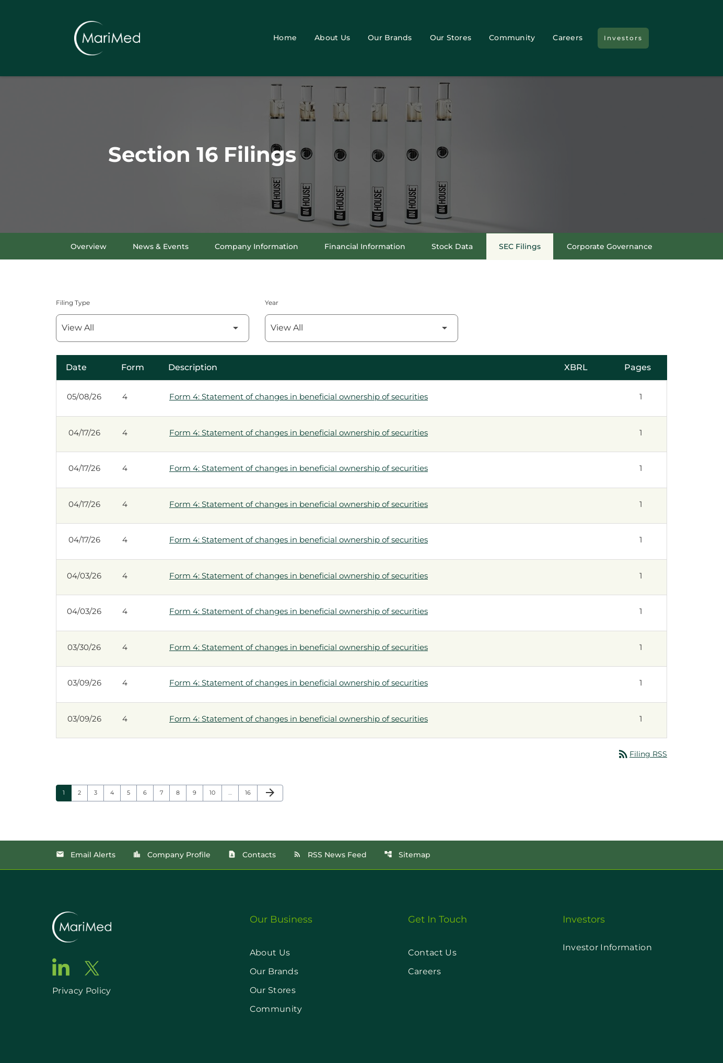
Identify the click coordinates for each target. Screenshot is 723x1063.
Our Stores (451, 37)
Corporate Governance (609, 246)
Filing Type (73, 302)
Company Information (256, 246)
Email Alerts (85, 854)
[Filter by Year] (361, 328)
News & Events (161, 246)
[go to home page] (81, 927)
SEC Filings (520, 246)
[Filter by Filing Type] (152, 328)
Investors (623, 38)
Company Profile (172, 854)
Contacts (252, 854)
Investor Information (607, 947)
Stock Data (452, 246)
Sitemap (407, 854)
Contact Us (432, 953)
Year (271, 302)
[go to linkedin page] (61, 967)
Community (512, 37)
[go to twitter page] (92, 968)
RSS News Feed (330, 854)
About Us (332, 37)
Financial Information (364, 246)
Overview (89, 246)
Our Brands (390, 37)
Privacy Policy (81, 991)
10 (215, 792)
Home (285, 37)
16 (251, 792)
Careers (567, 37)
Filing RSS (642, 754)
